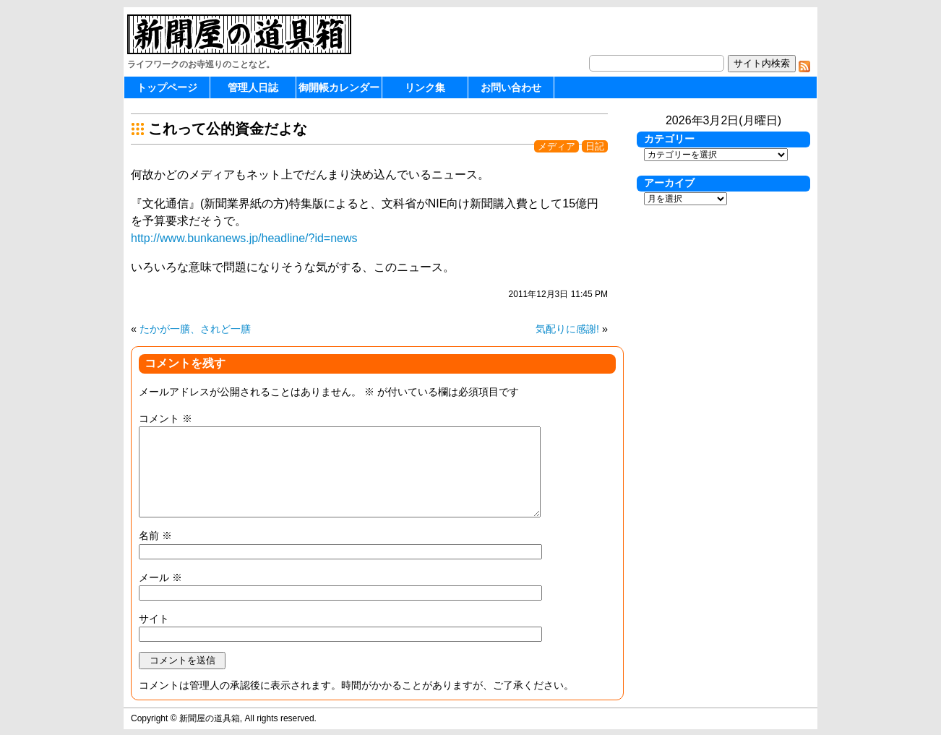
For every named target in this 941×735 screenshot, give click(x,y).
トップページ (167, 87)
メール (160, 577)
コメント (165, 418)
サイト (154, 618)
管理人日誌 (253, 87)
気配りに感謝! (567, 329)
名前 (155, 535)
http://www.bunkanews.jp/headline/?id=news (244, 238)
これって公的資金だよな (227, 129)
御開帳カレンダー (338, 87)
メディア (556, 146)
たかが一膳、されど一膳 (195, 329)
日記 (594, 146)
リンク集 (425, 87)
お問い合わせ (511, 87)
